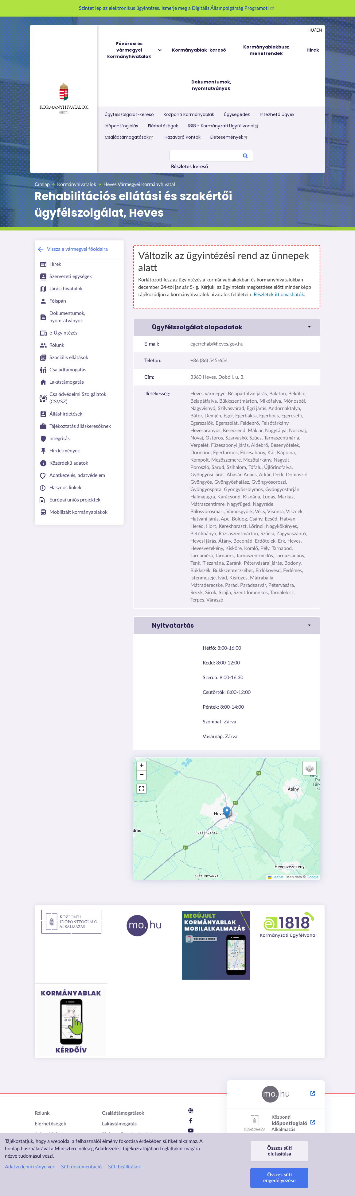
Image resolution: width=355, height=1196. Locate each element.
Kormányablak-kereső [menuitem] (199, 50)
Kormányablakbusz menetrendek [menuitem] (266, 50)
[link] (227, 327)
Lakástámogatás (119, 1123)
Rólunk (42, 1113)
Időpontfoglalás (121, 126)
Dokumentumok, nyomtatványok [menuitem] (211, 85)
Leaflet (275, 877)
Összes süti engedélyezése (279, 1177)
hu (310, 30)
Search (245, 157)
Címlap (42, 184)
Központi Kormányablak (189, 114)
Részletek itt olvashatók (279, 294)
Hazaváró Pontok (183, 137)
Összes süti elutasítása (279, 1151)
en (319, 30)
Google (312, 877)
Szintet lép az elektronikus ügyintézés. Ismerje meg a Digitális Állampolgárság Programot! (177, 8)
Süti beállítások (124, 1166)
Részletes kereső (189, 166)
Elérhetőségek (163, 126)
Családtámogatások (130, 137)
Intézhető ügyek (277, 114)
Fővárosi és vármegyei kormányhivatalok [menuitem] (134, 50)
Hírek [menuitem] (312, 50)
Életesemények (229, 137)
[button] (227, 812)
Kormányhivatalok (63, 96)
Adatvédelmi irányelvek (30, 1166)
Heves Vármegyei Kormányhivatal (139, 184)
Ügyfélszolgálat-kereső (129, 114)
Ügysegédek (237, 114)
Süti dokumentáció (81, 1166)
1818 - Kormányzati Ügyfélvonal (224, 125)
